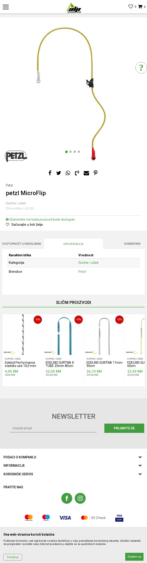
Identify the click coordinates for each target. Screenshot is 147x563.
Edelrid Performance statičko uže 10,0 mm (20, 364)
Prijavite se (124, 428)
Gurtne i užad (16, 203)
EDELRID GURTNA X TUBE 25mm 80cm (60, 364)
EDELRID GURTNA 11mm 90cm (104, 364)
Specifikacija (73, 244)
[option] (73, 93)
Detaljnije (13, 557)
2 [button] (71, 152)
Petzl (82, 272)
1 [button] (67, 152)
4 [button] (80, 152)
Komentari (132, 243)
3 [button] (76, 152)
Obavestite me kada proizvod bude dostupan (40, 219)
